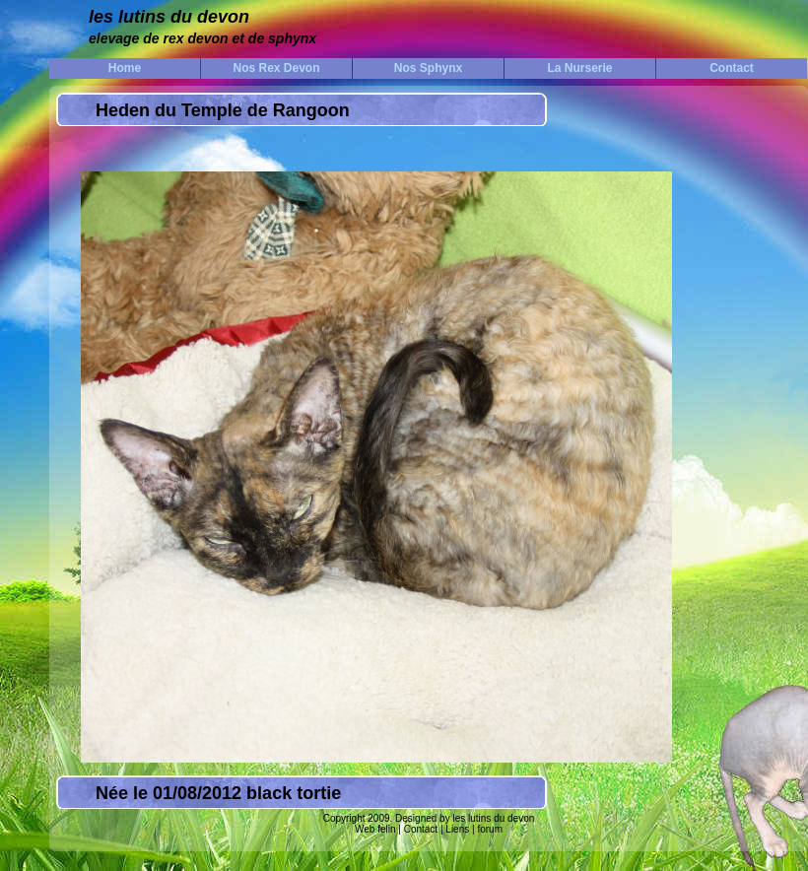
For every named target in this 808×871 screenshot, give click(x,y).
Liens (457, 829)
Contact (731, 68)
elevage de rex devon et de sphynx (202, 38)
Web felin (375, 829)
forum (489, 829)
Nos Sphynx (428, 68)
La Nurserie (579, 68)
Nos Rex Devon (276, 68)
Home (124, 68)
